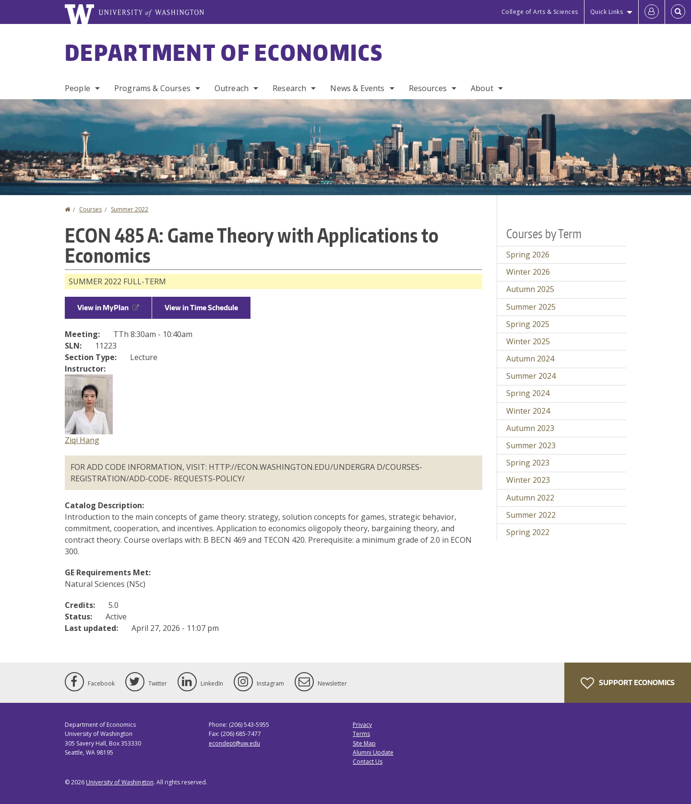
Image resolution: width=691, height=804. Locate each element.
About (482, 88)
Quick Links (606, 12)
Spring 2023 (527, 462)
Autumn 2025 (530, 289)
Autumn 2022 (530, 497)
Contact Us (367, 761)
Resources (428, 88)
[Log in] (652, 12)
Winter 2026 (528, 272)
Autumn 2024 (530, 358)
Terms (361, 734)
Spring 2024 (527, 393)
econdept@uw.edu (234, 743)
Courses (90, 209)
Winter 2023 (528, 480)
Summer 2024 (531, 376)
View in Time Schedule (201, 307)
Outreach (231, 88)
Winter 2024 (528, 411)
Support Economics (628, 683)
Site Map (364, 743)
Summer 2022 (129, 209)
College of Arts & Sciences (539, 12)
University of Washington (120, 782)
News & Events (357, 88)
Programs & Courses (152, 88)
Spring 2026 (527, 254)
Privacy (362, 725)
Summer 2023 (531, 445)
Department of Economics (224, 52)
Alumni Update (373, 752)
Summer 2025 (531, 307)
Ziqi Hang (82, 440)
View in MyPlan (108, 307)
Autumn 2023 (530, 428)
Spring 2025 (527, 324)
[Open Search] (678, 12)
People (77, 88)
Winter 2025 (528, 341)
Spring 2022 (527, 532)
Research (289, 88)
